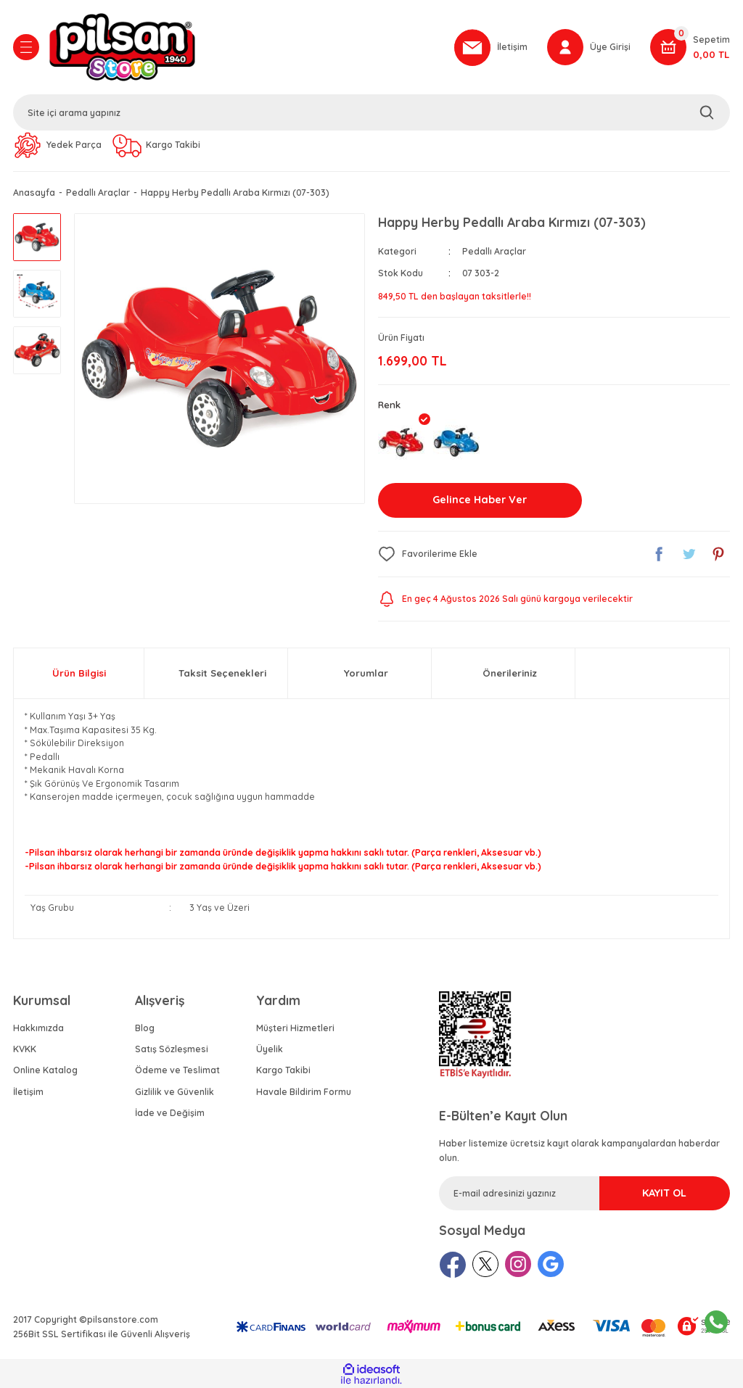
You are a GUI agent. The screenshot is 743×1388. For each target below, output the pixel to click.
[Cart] (690, 47)
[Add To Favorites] (427, 554)
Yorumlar (366, 673)
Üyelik (269, 1049)
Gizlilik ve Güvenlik (174, 1091)
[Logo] (244, 47)
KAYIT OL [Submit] (664, 1192)
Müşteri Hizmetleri (295, 1028)
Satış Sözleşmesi (171, 1049)
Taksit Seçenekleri (222, 673)
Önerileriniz (510, 673)
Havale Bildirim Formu (303, 1091)
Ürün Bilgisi (79, 673)
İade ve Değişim (170, 1112)
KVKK (24, 1049)
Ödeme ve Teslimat (177, 1070)
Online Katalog (45, 1070)
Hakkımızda (38, 1028)
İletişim (28, 1091)
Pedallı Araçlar (494, 251)
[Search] (371, 112)
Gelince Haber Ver (479, 499)
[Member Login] (589, 47)
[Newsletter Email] (584, 1193)
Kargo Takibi (283, 1070)
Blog (145, 1028)
